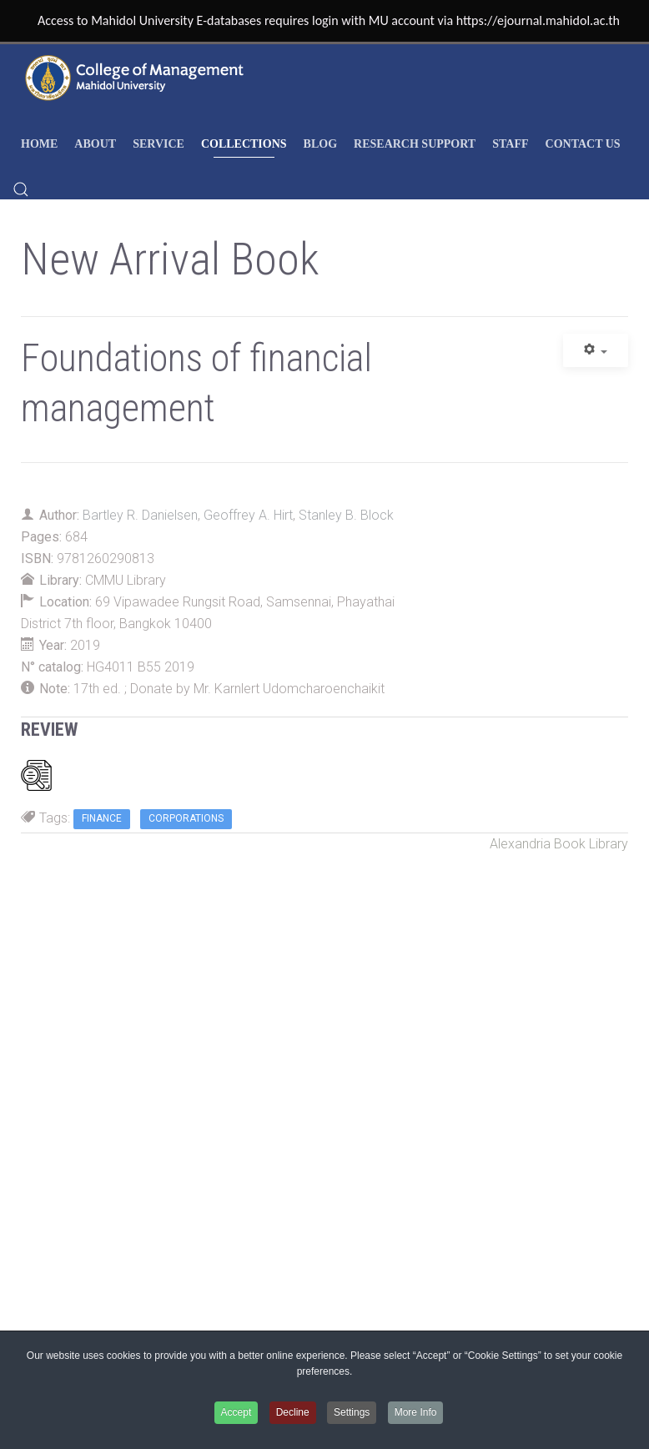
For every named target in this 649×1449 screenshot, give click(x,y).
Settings (352, 1412)
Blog (320, 144)
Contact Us (583, 144)
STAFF (510, 144)
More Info (416, 1412)
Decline (292, 1412)
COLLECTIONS (244, 144)
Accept (236, 1412)
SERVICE (158, 144)
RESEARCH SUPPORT (414, 144)
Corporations (186, 818)
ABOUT (95, 144)
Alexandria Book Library (559, 844)
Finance (102, 818)
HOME (39, 144)
